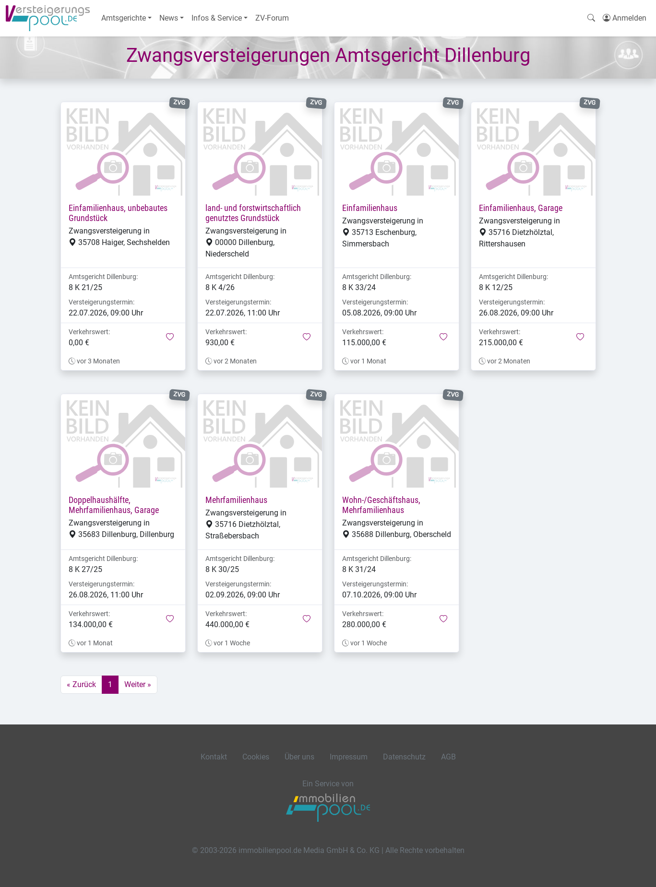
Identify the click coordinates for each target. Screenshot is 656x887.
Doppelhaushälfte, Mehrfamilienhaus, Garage (114, 505)
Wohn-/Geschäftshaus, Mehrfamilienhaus (381, 505)
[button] (170, 337)
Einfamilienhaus (369, 208)
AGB (448, 756)
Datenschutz (404, 756)
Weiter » (137, 684)
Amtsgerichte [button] (123, 18)
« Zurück (81, 684)
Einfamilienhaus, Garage (520, 208)
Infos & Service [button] (216, 18)
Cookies (255, 756)
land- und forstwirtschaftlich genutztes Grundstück (253, 213)
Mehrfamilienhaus (236, 500)
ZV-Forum (272, 18)
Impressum (349, 756)
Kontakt (214, 756)
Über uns (299, 756)
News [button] (168, 18)
